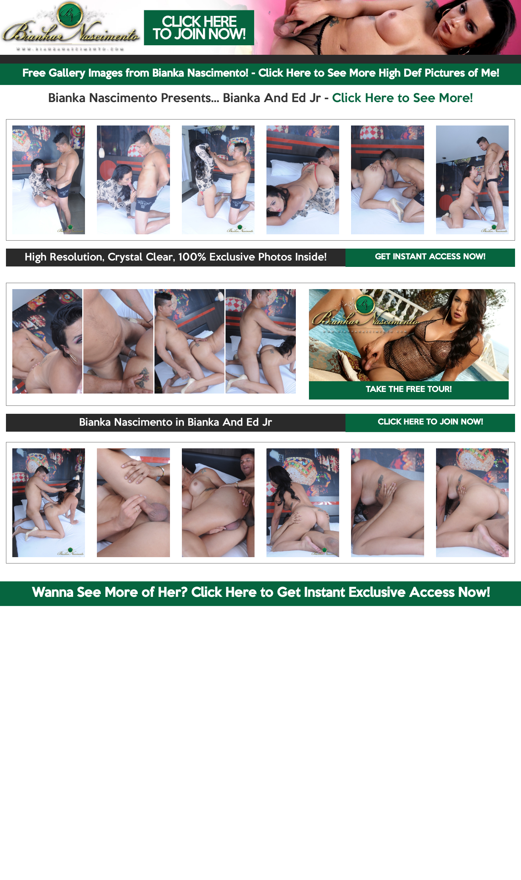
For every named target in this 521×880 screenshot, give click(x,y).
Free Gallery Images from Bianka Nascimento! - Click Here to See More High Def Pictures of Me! (260, 74)
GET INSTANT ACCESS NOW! (430, 257)
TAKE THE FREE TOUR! (409, 390)
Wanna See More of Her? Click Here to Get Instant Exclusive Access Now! (261, 593)
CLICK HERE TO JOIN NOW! (430, 422)
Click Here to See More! (402, 98)
